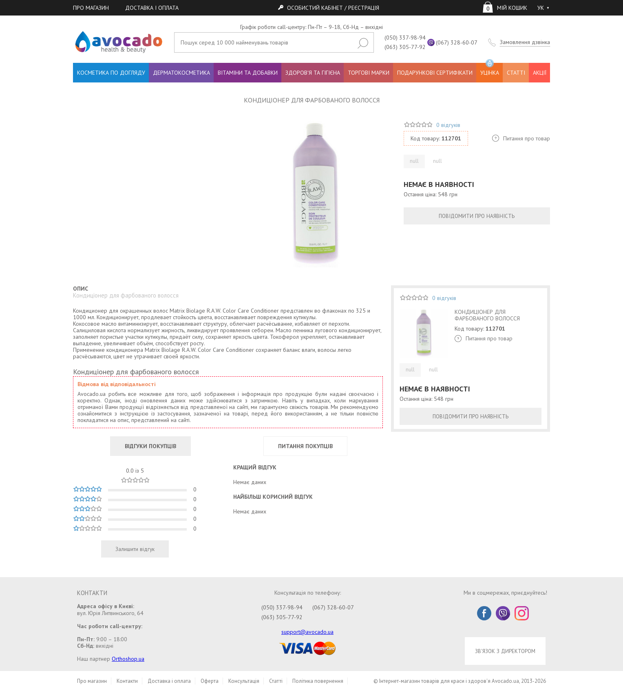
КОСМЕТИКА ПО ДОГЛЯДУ (111, 72)
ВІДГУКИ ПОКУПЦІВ (150, 446)
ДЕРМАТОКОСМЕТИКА (181, 72)
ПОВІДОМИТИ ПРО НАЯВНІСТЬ (477, 216)
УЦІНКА (489, 69)
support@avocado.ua (307, 631)
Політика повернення (317, 681)
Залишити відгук (135, 549)
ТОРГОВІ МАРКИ (368, 72)
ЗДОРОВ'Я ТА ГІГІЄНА (312, 72)
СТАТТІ (516, 72)
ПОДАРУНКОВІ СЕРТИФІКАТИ (435, 72)
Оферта (210, 681)
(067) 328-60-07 (456, 42)
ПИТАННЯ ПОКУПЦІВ (305, 446)
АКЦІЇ (539, 72)
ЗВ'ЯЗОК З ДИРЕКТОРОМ (505, 651)
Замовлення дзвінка (525, 42)
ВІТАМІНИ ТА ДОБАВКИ (248, 72)
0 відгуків (448, 125)
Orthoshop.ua (128, 658)
